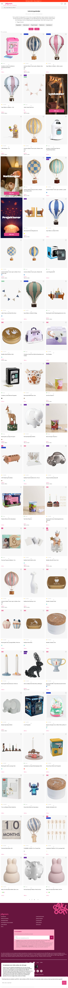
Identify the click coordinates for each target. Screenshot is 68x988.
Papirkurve (42, 25)
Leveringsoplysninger (40, 916)
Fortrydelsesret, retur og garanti (7, 922)
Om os (2, 926)
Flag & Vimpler (34, 25)
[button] (2, 3)
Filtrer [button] (31, 29)
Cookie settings (39, 922)
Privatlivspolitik (39, 920)
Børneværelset (28, 13)
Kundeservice (3, 916)
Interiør (33, 13)
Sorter (37, 29)
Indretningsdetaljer (39, 13)
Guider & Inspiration (4, 918)
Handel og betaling (39, 918)
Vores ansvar (38, 924)
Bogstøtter (18, 25)
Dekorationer (26, 25)
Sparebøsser (49, 25)
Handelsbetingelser (4, 920)
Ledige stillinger (4, 924)
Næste (38, 899)
